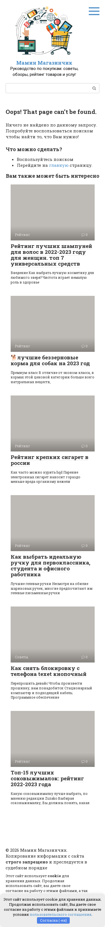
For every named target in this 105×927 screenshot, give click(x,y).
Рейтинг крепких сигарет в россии (49, 459)
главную (59, 165)
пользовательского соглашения (61, 914)
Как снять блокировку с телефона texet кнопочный (49, 670)
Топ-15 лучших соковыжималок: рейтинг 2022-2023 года (47, 778)
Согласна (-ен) (53, 920)
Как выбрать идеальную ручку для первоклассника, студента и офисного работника (50, 565)
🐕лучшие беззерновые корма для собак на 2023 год (50, 360)
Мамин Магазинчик (44, 62)
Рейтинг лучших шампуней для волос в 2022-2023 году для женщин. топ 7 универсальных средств (51, 254)
